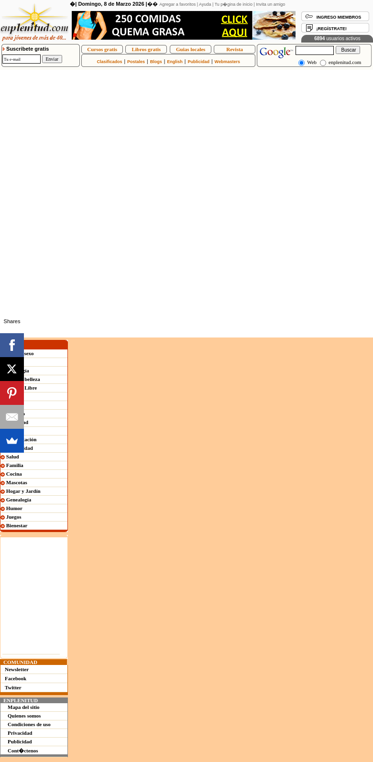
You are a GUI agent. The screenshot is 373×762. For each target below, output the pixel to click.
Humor (11, 508)
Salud (9, 456)
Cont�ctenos (23, 750)
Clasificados (109, 61)
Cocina (11, 474)
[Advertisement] (112, 137)
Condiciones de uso (29, 724)
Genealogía (15, 499)
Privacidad (20, 733)
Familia (11, 465)
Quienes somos (24, 715)
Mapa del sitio (24, 707)
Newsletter (17, 669)
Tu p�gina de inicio (233, 4)
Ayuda (205, 4)
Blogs (156, 61)
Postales (136, 61)
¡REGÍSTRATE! (332, 28)
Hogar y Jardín (20, 491)
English (175, 61)
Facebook (15, 678)
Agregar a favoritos (177, 4)
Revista (234, 49)
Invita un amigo (270, 4)
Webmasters (227, 61)
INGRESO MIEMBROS (339, 17)
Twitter (13, 687)
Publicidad (198, 61)
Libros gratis (146, 49)
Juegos (11, 517)
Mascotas (13, 482)
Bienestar (13, 525)
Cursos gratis (102, 49)
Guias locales (190, 49)
